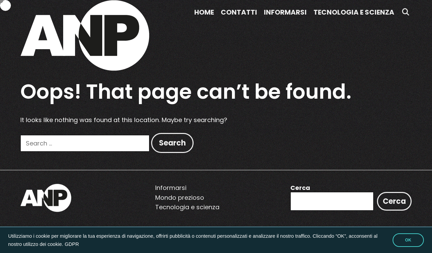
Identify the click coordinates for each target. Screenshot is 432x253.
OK (408, 240)
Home (204, 12)
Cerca (300, 187)
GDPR (72, 244)
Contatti (239, 12)
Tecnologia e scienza (353, 12)
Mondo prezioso (179, 197)
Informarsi (285, 12)
